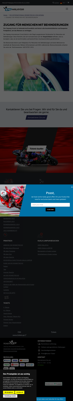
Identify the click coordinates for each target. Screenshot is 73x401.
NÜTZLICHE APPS (9, 293)
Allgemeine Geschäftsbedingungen (14, 349)
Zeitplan (6, 197)
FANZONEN (41, 207)
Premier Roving (8, 319)
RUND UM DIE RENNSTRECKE (13, 263)
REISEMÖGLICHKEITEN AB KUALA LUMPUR (17, 260)
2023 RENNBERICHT (10, 230)
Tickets (53, 332)
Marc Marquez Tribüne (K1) (11, 316)
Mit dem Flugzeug (9, 251)
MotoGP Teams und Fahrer (12, 191)
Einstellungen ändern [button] (10, 396)
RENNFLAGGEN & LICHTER (12, 209)
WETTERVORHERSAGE (10, 200)
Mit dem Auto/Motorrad (11, 248)
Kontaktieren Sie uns (36, 117)
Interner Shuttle (8, 272)
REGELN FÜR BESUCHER (46, 196)
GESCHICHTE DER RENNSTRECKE (49, 199)
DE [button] (62, 3)
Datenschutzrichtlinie (10, 351)
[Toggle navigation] (67, 9)
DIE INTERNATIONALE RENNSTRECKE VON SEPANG (26, 15)
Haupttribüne (7, 313)
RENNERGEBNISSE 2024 (11, 224)
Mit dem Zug (7, 254)
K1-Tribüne (6, 310)
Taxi (4, 269)
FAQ (19, 332)
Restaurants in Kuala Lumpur (47, 251)
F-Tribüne (6, 307)
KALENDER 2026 (9, 194)
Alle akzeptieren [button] (9, 392)
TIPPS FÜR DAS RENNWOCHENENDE (15, 203)
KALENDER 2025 (9, 221)
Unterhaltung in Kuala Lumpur (47, 254)
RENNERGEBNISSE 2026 (11, 212)
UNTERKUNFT (8, 281)
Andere (5, 325)
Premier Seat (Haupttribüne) (12, 322)
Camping (6, 290)
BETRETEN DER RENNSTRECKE (48, 193)
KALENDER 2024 (9, 215)
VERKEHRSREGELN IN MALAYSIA (14, 278)
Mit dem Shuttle (8, 257)
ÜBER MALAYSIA (43, 245)
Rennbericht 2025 (9, 218)
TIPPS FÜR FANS (9, 206)
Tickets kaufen (36, 148)
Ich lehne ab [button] (19, 392)
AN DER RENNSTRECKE (11, 275)
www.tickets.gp (19, 335)
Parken (5, 266)
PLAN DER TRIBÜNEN (45, 210)
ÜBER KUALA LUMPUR (45, 248)
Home (5, 15)
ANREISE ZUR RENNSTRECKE (13, 245)
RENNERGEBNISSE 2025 (11, 227)
